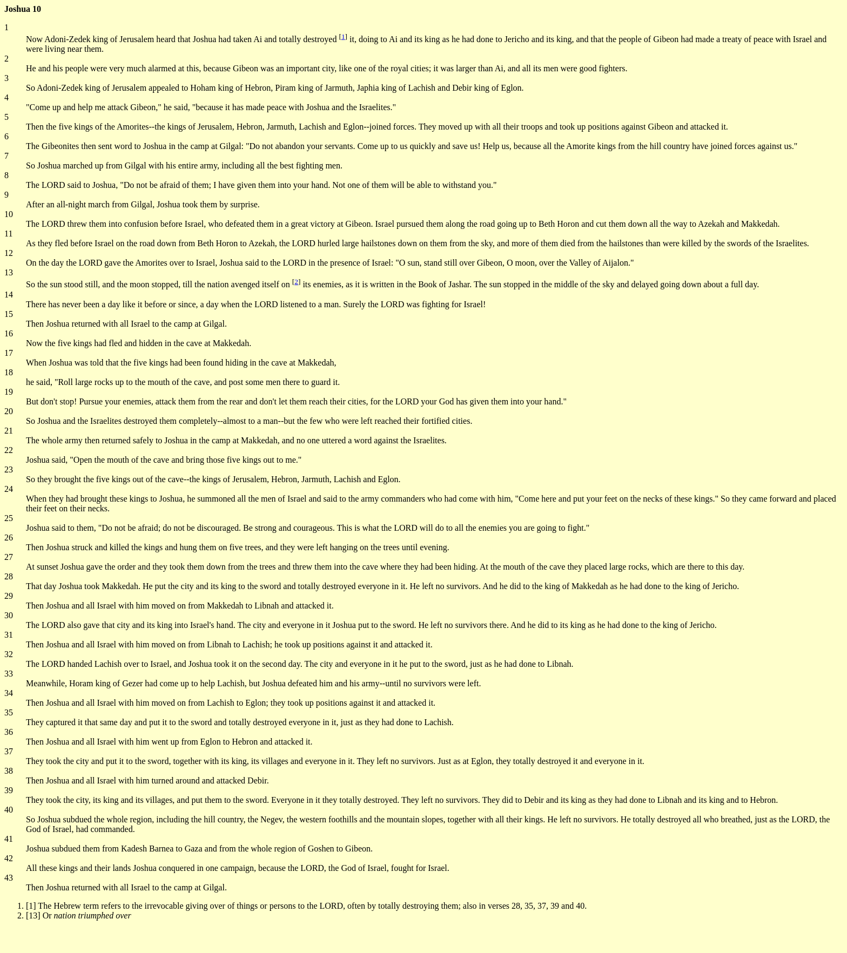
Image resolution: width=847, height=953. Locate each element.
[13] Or (78, 915)
